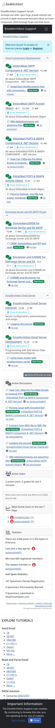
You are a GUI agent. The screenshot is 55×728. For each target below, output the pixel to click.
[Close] (48, 45)
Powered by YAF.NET (26, 603)
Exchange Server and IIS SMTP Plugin (25, 212)
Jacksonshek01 (20, 521)
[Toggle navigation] (46, 29)
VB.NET (10, 636)
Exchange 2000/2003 (17, 695)
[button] (8, 66)
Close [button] (34, 720)
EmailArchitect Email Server (20, 295)
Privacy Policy (11, 603)
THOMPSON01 (20, 517)
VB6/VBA (11, 640)
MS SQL (10, 650)
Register (38, 48)
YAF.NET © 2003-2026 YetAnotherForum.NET (43, 604)
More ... (10, 654)
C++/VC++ (11, 643)
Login (26, 48)
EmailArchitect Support (20, 29)
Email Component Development (22, 58)
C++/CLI (10, 682)
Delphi (10, 647)
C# (7, 633)
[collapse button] (48, 58)
